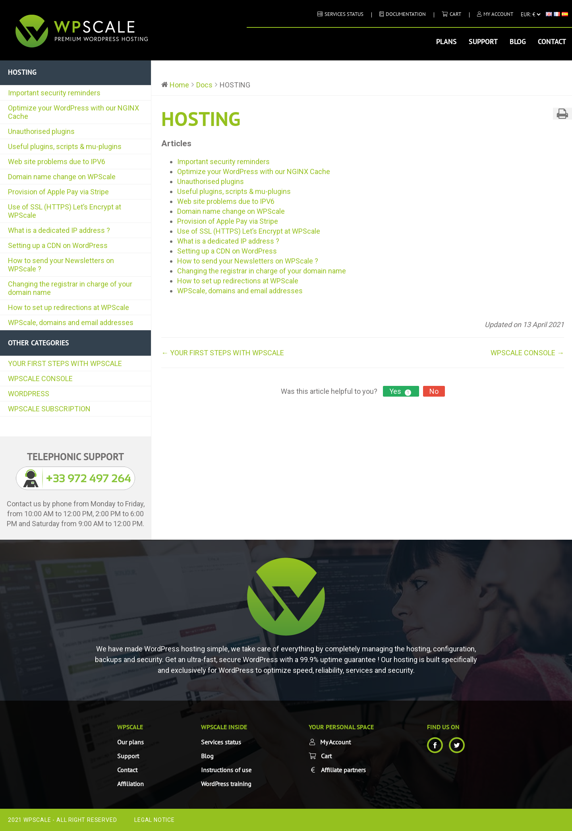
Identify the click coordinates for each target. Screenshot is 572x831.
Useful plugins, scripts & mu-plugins (65, 146)
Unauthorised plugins (41, 131)
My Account (498, 14)
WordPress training (226, 784)
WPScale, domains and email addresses (70, 322)
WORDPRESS (28, 393)
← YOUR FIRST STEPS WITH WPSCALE (222, 353)
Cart (455, 14)
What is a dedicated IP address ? (59, 230)
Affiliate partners (343, 770)
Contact (552, 41)
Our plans (130, 742)
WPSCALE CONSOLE (40, 378)
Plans (446, 41)
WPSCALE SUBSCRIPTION (49, 409)
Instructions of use (226, 770)
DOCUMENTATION (406, 14)
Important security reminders (54, 93)
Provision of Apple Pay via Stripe (58, 192)
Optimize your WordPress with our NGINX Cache (73, 112)
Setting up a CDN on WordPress (58, 245)
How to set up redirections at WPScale (68, 307)
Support (483, 41)
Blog (518, 41)
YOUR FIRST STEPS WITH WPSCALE (65, 363)
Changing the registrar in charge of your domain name (70, 288)
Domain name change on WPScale (62, 176)
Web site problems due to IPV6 (56, 161)
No (434, 391)
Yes (401, 391)
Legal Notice (154, 820)
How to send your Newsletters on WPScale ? (61, 264)
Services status (344, 14)
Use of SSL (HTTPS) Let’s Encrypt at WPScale (64, 211)
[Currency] (530, 14)
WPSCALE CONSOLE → (527, 353)
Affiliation (130, 784)
